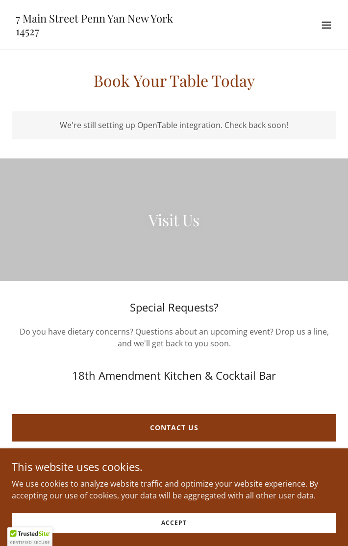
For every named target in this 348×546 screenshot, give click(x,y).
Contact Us (174, 427)
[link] (94, 32)
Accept (174, 523)
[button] (326, 25)
